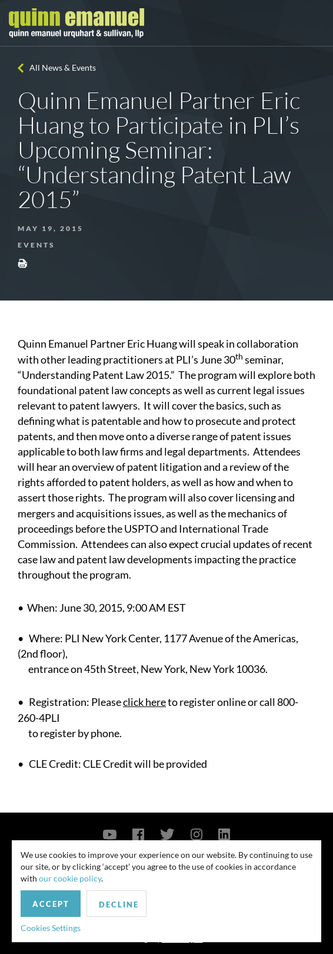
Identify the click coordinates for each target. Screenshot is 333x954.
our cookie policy (70, 878)
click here (144, 701)
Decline (119, 904)
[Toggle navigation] (313, 23)
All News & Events (62, 67)
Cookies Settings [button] (51, 928)
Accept (50, 904)
